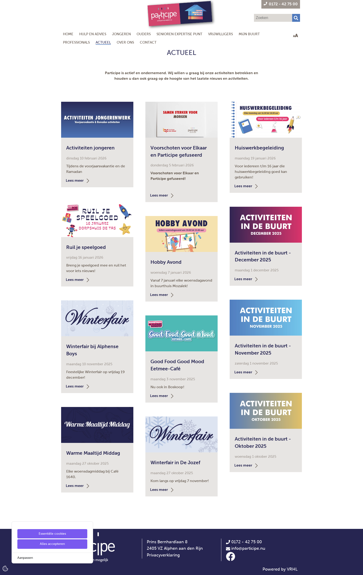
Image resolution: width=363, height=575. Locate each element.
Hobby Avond (166, 262)
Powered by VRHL (280, 569)
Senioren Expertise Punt (179, 34)
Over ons (125, 42)
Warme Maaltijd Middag (93, 453)
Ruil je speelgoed (86, 247)
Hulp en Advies (92, 34)
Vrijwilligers (220, 34)
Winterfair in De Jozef (175, 462)
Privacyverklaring (163, 555)
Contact (148, 42)
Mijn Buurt (249, 34)
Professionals (76, 42)
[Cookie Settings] (5, 568)
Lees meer (78, 180)
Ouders (144, 34)
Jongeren (121, 34)
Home (68, 34)
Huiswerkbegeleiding (259, 147)
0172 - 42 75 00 (244, 542)
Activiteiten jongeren (90, 147)
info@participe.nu (248, 548)
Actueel (103, 42)
